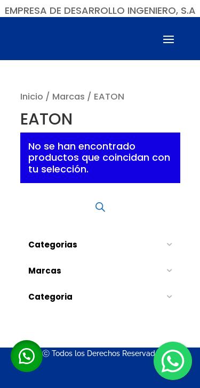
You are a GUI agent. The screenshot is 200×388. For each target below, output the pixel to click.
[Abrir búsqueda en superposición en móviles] (100, 207)
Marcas (68, 96)
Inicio (31, 96)
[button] (27, 356)
